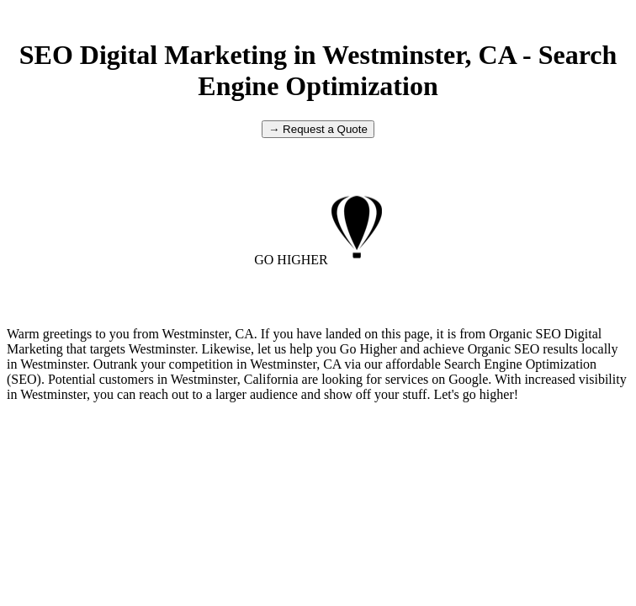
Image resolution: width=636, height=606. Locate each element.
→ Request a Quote (318, 129)
